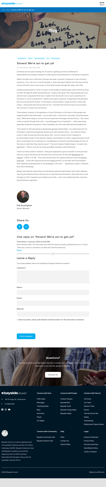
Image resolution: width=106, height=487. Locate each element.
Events (86, 416)
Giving (86, 423)
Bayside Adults (65, 419)
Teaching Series (43, 412)
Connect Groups (66, 405)
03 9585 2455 (9, 410)
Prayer (39, 423)
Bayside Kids (65, 408)
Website (20, 311)
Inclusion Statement (91, 443)
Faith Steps (41, 405)
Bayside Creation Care (45, 447)
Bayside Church (12, 481)
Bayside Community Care (46, 443)
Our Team (87, 408)
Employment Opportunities (94, 430)
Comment (21, 268)
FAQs (62, 443)
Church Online (65, 450)
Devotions (40, 419)
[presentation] (31, 330)
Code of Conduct (90, 458)
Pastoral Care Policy (91, 450)
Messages (41, 408)
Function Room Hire (91, 419)
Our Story (87, 405)
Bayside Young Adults (68, 416)
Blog (8, 10)
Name (20, 290)
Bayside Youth (65, 412)
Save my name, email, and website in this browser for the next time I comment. (51, 322)
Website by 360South (97, 481)
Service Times (89, 412)
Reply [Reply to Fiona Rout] (19, 250)
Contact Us (53, 378)
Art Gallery (41, 427)
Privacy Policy (89, 447)
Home (4, 10)
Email (20, 300)
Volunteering (88, 427)
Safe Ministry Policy (91, 454)
